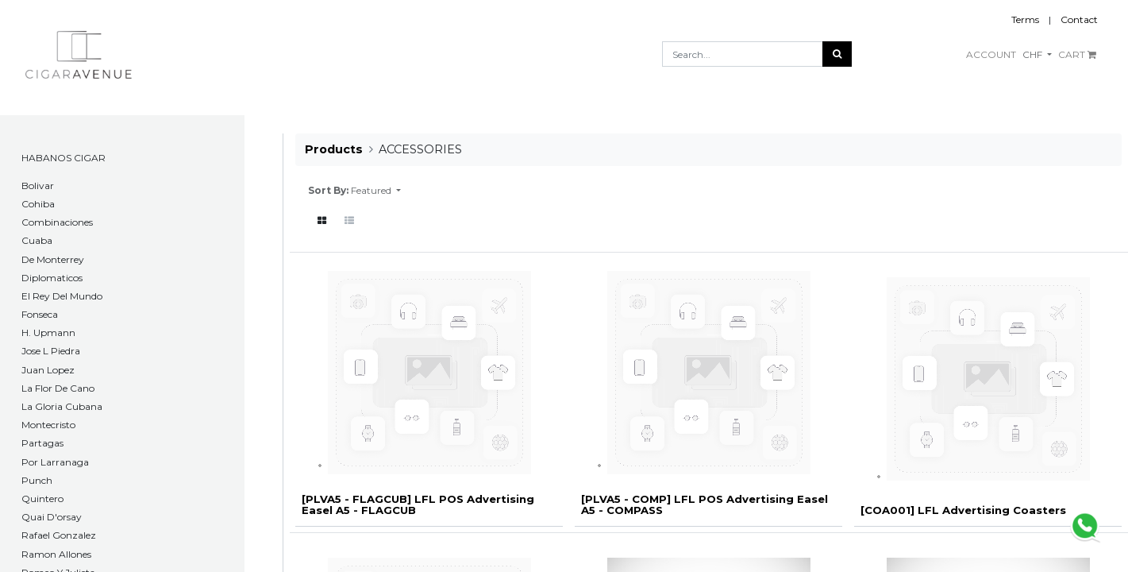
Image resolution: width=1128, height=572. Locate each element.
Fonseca (39, 314)
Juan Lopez (48, 370)
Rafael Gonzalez (58, 535)
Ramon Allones (56, 554)
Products (334, 149)
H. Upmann (48, 332)
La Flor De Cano (57, 388)
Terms (1025, 19)
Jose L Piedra (50, 351)
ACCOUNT (991, 54)
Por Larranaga (55, 462)
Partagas (42, 443)
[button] (376, 191)
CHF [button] (1033, 54)
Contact (1079, 19)
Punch (36, 480)
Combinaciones (57, 222)
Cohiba (38, 204)
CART (1077, 54)
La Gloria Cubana (61, 406)
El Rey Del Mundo (61, 296)
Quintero (42, 498)
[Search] (837, 54)
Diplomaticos (52, 278)
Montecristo (48, 425)
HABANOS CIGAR (63, 158)
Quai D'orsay (51, 517)
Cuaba (36, 240)
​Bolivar (37, 185)
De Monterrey (52, 259)
